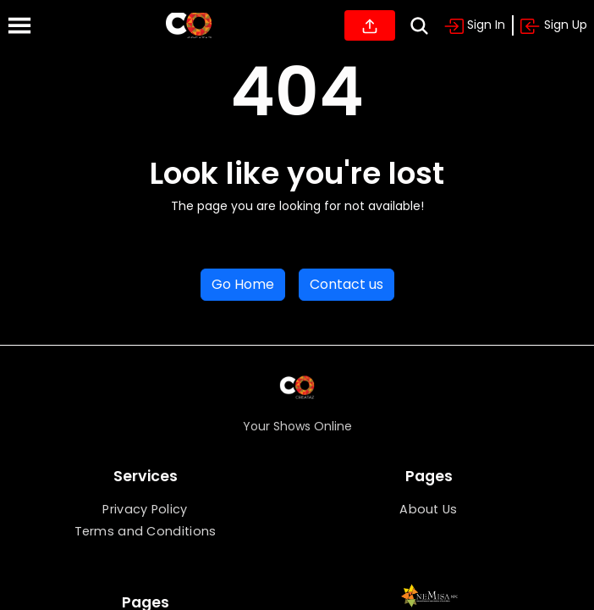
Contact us (346, 284)
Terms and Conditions (145, 531)
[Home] (189, 25)
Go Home (243, 284)
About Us (428, 509)
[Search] (419, 25)
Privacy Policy (144, 509)
